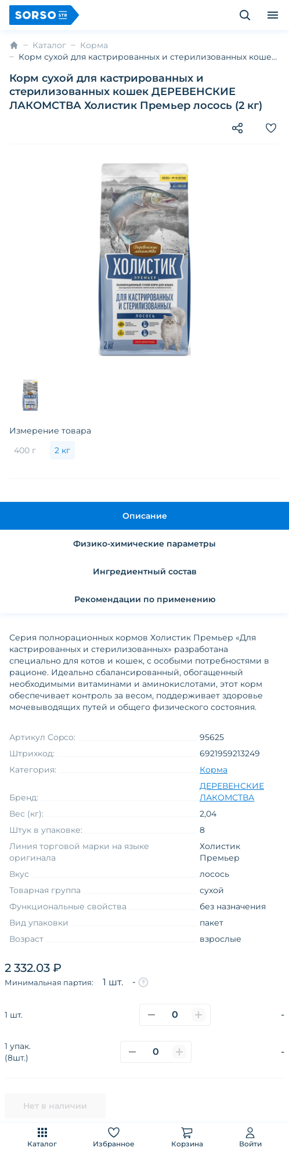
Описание (144, 516)
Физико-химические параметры (144, 543)
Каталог (42, 1136)
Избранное (114, 1136)
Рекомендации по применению (144, 599)
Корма (94, 45)
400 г (25, 450)
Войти (250, 1136)
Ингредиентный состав (145, 571)
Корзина (187, 1136)
